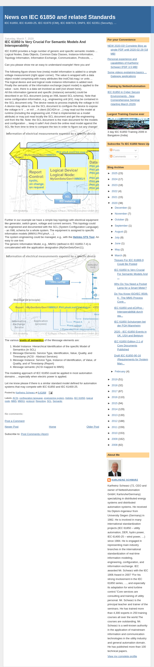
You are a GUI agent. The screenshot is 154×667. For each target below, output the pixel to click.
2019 (115, 379)
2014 (115, 409)
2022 (115, 191)
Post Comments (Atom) (35, 434)
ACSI (15, 398)
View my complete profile (122, 656)
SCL (49, 401)
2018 (115, 385)
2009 (115, 438)
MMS (14, 401)
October (120, 219)
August (119, 231)
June (118, 243)
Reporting (41, 401)
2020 (115, 203)
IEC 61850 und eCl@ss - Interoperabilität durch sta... (129, 311)
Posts (115, 150)
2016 (115, 397)
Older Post (93, 426)
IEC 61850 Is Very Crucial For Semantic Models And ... (131, 273)
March (119, 255)
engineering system (54, 398)
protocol (30, 401)
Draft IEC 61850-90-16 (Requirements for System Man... (131, 359)
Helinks (69, 398)
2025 (115, 173)
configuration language (31, 398)
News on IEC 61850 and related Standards (59, 17)
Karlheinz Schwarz (125, 480)
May (118, 249)
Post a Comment (15, 421)
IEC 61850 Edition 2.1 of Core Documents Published (128, 345)
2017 (115, 391)
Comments (118, 156)
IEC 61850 (79, 398)
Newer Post (11, 426)
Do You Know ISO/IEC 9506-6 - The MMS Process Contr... (131, 297)
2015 (115, 403)
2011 (115, 427)
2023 (115, 185)
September (121, 225)
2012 (115, 421)
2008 (115, 444)
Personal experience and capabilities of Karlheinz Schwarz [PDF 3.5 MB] (122, 63)
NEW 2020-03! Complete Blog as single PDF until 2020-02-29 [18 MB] (127, 49)
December (121, 207)
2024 (115, 179)
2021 (115, 197)
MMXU (21, 401)
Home (52, 426)
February (120, 371)
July (117, 237)
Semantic (57, 401)
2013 (115, 415)
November (121, 213)
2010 (115, 433)
